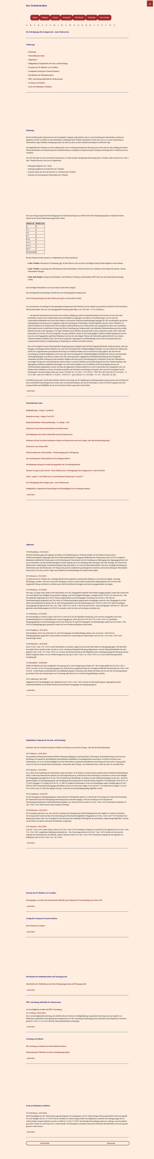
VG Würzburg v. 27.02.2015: (36, 590)
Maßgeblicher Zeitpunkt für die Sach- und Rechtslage (47, 63)
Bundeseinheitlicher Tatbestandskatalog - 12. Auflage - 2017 (48, 422)
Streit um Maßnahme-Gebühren (40, 87)
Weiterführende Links (36, 56)
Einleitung (32, 52)
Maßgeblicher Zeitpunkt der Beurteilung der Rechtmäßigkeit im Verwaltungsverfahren (58, 488)
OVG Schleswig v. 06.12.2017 (36, 679)
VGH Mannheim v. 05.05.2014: (37, 552)
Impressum (111, 1143)
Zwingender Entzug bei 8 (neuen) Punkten (43, 71)
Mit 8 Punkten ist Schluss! (35, 926)
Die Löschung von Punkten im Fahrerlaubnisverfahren (46, 1046)
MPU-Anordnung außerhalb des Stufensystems (45, 79)
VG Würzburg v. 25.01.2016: (36, 1113)
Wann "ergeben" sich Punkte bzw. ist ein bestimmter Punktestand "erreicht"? (54, 476)
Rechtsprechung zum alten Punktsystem (46, 298)
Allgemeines (32, 60)
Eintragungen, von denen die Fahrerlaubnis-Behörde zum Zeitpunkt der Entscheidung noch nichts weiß (64, 900)
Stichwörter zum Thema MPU (37, 446)
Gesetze (55, 17)
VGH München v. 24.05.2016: (37, 644)
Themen (45, 17)
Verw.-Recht (104, 17)
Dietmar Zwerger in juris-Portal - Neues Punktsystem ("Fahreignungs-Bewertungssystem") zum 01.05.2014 (65, 470)
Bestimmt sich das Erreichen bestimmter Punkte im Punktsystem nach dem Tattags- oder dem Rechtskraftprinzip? (68, 440)
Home (35, 17)
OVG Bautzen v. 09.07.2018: (36, 826)
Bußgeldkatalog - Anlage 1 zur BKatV (40, 410)
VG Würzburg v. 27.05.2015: (36, 614)
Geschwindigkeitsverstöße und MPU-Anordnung (44, 1009)
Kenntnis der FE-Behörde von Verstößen (43, 67)
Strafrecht (66, 17)
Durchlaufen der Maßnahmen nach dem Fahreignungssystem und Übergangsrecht (56, 984)
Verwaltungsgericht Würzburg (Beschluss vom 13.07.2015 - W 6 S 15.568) (74, 309)
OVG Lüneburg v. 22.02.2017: (37, 794)
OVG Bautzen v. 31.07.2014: (36, 770)
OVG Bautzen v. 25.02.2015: (36, 576)
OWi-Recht (79, 17)
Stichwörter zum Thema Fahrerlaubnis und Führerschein (47, 428)
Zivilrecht (91, 17)
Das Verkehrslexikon (36, 5)
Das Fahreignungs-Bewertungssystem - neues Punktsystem (47, 482)
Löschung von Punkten (36, 83)
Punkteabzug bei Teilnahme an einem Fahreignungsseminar (48, 1052)
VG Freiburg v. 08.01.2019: (36, 1013)
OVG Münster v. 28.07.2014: (36, 753)
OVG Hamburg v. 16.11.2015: (37, 630)
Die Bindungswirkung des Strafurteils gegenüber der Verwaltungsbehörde (53, 464)
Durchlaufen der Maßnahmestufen (41, 75)
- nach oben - (31, 391)
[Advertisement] (77, 109)
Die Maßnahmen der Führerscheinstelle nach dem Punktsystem (49, 434)
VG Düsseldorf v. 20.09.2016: (36, 663)
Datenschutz (44, 1143)
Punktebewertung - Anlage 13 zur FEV (40, 416)
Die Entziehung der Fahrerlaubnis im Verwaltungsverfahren (48, 458)
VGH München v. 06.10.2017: (37, 810)
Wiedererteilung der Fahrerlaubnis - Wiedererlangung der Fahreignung (52, 452)
